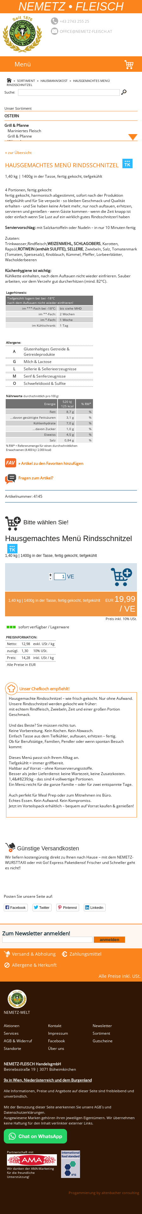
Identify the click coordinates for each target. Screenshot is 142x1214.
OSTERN (11, 116)
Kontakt (54, 1025)
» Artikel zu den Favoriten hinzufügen (50, 463)
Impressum (58, 1033)
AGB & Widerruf (18, 1041)
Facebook (56, 1041)
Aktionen (11, 1025)
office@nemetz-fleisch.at (86, 31)
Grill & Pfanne (16, 125)
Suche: (9, 92)
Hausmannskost (54, 81)
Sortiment (26, 81)
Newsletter (102, 1025)
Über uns (56, 1048)
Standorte (12, 1048)
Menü (23, 64)
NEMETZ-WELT (17, 1009)
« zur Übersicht (18, 152)
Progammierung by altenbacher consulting (104, 1192)
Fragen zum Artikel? (35, 478)
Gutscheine (103, 1041)
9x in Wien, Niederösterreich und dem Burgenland (48, 1080)
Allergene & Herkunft (34, 965)
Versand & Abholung (34, 954)
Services (11, 1033)
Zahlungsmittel (86, 954)
